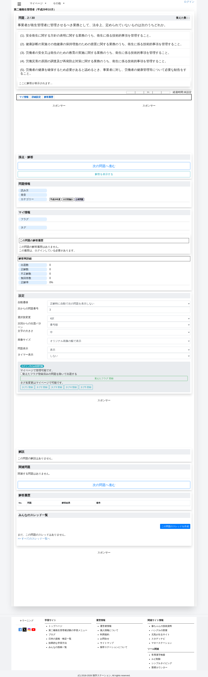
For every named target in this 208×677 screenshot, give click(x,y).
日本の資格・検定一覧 (60, 639)
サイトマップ (107, 643)
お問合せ (104, 639)
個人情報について (109, 630)
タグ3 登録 (56, 387)
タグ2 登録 (41, 387)
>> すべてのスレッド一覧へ (34, 538)
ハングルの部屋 (159, 630)
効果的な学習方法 (58, 643)
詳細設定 (36, 97)
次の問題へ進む (104, 166)
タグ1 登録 (27, 387)
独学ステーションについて (113, 647)
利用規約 (104, 634)
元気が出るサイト (160, 634)
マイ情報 (23, 97)
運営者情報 (105, 626)
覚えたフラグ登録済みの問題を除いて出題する (48, 374)
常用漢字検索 (158, 655)
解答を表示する (104, 174)
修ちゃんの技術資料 (161, 626)
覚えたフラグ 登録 (104, 378)
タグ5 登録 (85, 387)
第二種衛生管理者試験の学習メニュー (68, 630)
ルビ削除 (156, 659)
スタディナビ (158, 639)
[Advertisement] (149, 130)
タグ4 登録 (71, 387)
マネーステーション (161, 643)
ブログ (52, 634)
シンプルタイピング (161, 663)
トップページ (55, 626)
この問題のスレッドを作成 (175, 526)
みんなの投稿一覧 (58, 647)
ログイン (189, 1)
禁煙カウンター (159, 667)
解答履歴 (48, 97)
